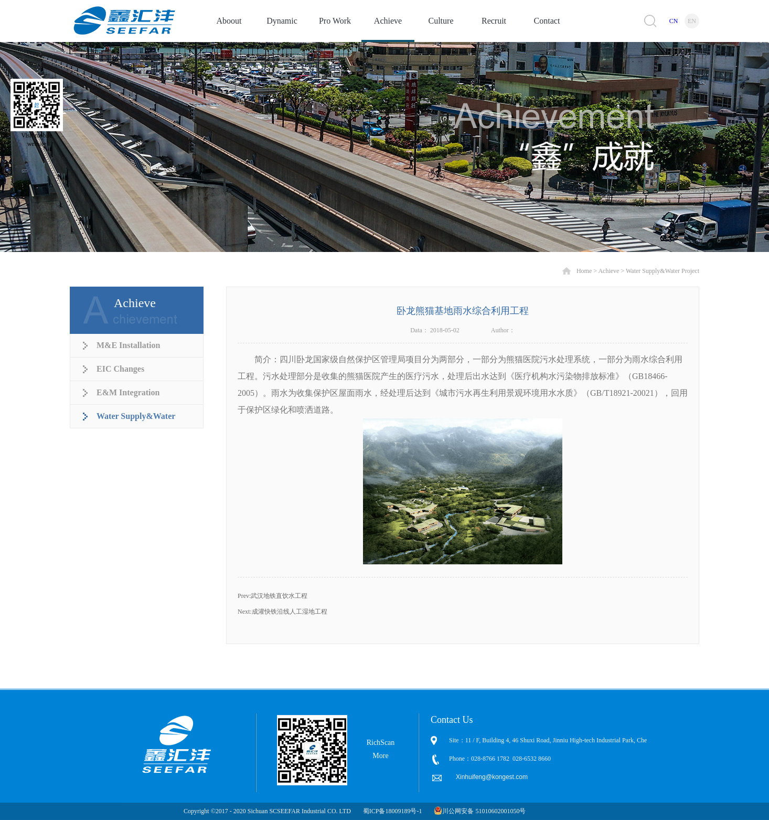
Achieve (608, 271)
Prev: (272, 596)
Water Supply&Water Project (662, 271)
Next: (282, 611)
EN (692, 21)
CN (673, 21)
